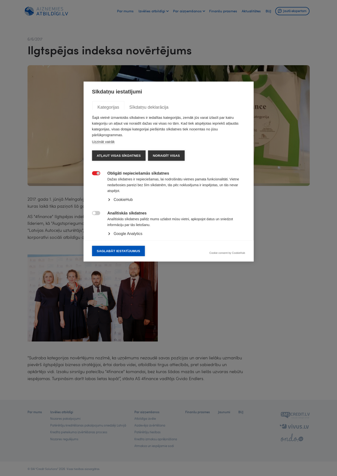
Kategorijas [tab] (108, 173)
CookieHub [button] (123, 266)
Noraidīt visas (166, 222)
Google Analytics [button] (128, 300)
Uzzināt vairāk (103, 208)
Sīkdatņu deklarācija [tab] (148, 173)
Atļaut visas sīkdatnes (119, 222)
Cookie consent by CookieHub (227, 319)
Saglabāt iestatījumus (118, 317)
